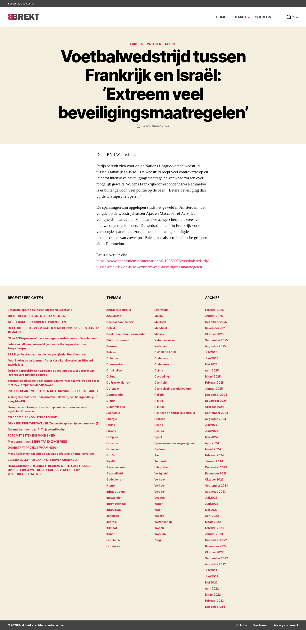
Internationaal (115, 503)
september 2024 (216, 412)
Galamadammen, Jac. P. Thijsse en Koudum (37, 429)
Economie (113, 412)
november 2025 (216, 328)
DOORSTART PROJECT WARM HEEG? (33, 447)
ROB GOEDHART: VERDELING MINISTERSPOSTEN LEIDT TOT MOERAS (54, 391)
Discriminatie (115, 406)
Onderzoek (161, 364)
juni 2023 (211, 503)
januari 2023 (214, 534)
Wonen (159, 528)
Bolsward (112, 352)
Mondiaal (160, 328)
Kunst (110, 534)
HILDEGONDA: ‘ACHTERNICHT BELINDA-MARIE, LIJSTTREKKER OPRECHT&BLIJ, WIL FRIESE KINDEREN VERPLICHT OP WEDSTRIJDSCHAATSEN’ (49, 470)
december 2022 (216, 540)
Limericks (113, 546)
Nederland (161, 346)
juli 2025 (211, 352)
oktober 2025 (214, 334)
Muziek (159, 334)
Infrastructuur (116, 491)
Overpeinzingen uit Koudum (172, 388)
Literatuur (161, 309)
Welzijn (159, 515)
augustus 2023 (215, 491)
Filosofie (112, 443)
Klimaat (111, 528)
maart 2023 (213, 522)
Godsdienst (114, 479)
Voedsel (159, 497)
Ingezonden (114, 497)
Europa (136, 44)
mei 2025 (211, 364)
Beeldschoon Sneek (119, 322)
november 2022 (216, 546)
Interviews (113, 509)
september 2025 (216, 340)
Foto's (110, 455)
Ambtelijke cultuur (118, 309)
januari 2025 (214, 388)
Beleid (110, 328)
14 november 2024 (155, 126)
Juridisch (112, 515)
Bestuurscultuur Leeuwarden (126, 334)
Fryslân (111, 461)
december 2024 (216, 394)
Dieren (110, 400)
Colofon (263, 17)
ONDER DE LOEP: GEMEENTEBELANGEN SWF (37, 316)
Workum (160, 534)
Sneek (158, 425)
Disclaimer (260, 625)
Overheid (160, 382)
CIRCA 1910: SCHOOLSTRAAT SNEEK (32, 417)
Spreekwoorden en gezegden (174, 443)
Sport (170, 44)
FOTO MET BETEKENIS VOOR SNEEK (32, 435)
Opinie (158, 370)
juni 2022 (211, 576)
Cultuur (111, 376)
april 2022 (212, 588)
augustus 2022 (215, 564)
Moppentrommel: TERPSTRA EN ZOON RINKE (38, 441)
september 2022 (216, 558)
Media (158, 316)
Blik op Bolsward (117, 340)
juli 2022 (211, 570)
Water (158, 503)
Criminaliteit (114, 370)
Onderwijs (161, 358)
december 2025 (216, 322)
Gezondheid (114, 473)
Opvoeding (161, 376)
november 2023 (216, 473)
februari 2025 (214, 382)
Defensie (112, 388)
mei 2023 (211, 509)
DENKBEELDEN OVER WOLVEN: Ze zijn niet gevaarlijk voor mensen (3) (53, 423)
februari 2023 (214, 528)
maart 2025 (213, 376)
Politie (158, 400)
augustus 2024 (215, 419)
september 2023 (216, 485)
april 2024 (212, 443)
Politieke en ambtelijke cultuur (174, 412)
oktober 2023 (214, 479)
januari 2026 (214, 316)
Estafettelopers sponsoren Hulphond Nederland (40, 309)
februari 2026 (214, 309)
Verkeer (159, 485)
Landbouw (113, 540)
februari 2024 (214, 455)
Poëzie (159, 394)
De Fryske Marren (118, 382)
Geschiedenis (115, 467)
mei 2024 (211, 437)
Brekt (22, 625)
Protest (159, 419)
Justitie (111, 522)
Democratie (114, 394)
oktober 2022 (214, 552)
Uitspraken (161, 467)
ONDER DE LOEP (165, 352)
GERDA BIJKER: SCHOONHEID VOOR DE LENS (38, 322)
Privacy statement (285, 625)
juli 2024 (211, 425)
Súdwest (160, 449)
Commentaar (115, 364)
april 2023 (212, 515)
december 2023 (216, 467)
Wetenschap (163, 522)
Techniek (160, 461)
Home (221, 17)
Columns (112, 358)
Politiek (154, 44)
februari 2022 (214, 600)
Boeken (111, 346)
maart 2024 (213, 449)
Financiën (113, 449)
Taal (157, 455)
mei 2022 (211, 582)
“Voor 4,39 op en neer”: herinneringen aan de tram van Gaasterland (52, 338)
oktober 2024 (214, 406)
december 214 (215, 606)
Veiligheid (160, 473)
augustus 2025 (215, 346)
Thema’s (238, 17)
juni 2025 (211, 358)
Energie (111, 419)
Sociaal (159, 431)
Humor (111, 485)
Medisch (160, 322)
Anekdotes (113, 316)
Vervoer (159, 491)
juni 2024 (212, 431)
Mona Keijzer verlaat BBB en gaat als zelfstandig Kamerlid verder (51, 453)
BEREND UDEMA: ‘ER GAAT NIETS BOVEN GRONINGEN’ (43, 459)
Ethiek (110, 425)
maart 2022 (213, 594)
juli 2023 (211, 497)
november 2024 (216, 400)
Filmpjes (112, 437)
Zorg (157, 540)
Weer (158, 509)
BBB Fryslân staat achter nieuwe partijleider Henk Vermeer (47, 354)
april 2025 (212, 370)
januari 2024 (214, 461)
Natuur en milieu (165, 340)
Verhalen (160, 479)
